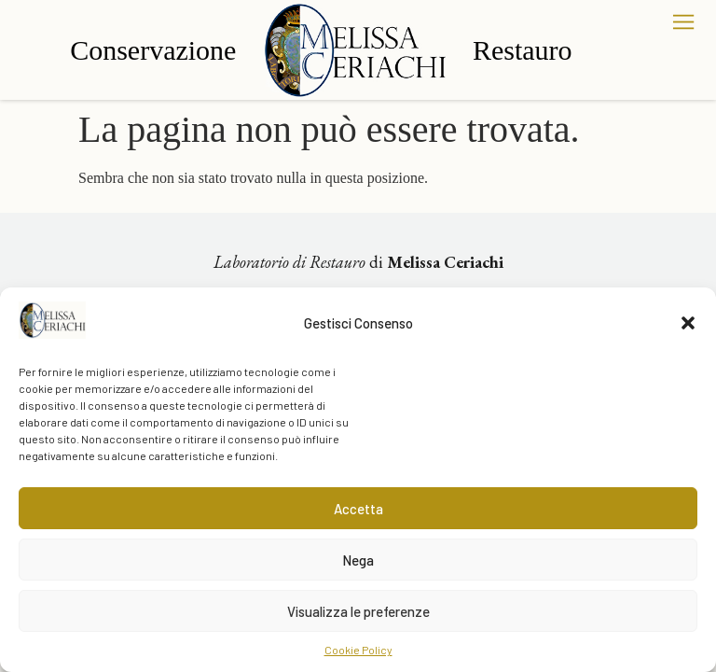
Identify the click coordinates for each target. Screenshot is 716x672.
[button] (688, 323)
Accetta (358, 508)
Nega (358, 560)
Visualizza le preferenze (358, 611)
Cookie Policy (358, 649)
